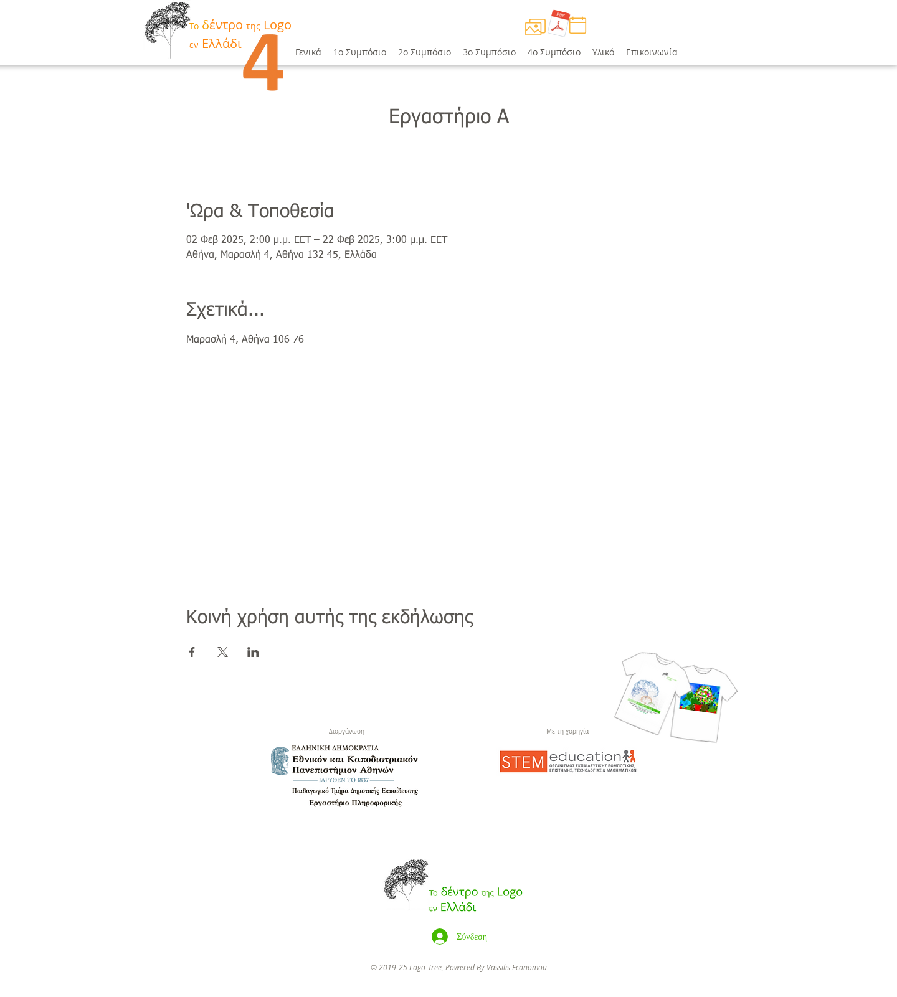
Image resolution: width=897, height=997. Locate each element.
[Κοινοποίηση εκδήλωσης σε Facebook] (192, 652)
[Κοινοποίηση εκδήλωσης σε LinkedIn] (253, 652)
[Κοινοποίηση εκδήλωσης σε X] (223, 652)
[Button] (216, 31)
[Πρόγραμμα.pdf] (558, 25)
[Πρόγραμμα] (535, 26)
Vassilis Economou (516, 967)
